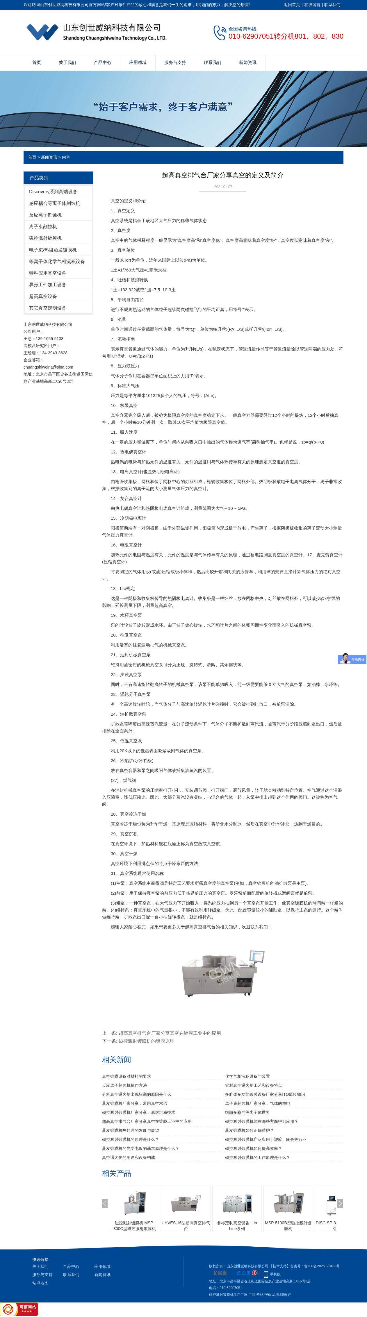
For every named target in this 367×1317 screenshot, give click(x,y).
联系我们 (332, 4)
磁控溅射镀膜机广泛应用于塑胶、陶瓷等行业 (266, 1139)
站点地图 (40, 1282)
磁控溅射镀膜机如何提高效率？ (253, 1148)
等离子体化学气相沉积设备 (57, 261)
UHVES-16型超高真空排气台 (186, 1225)
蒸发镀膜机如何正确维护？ (249, 1130)
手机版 (275, 1274)
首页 (36, 62)
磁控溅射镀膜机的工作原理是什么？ (257, 1157)
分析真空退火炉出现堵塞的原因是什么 (136, 1094)
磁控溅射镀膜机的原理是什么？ (130, 1139)
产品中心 (102, 62)
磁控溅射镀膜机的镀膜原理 (146, 1041)
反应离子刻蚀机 (45, 214)
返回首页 (292, 4)
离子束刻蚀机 (43, 226)
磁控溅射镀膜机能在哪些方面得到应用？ (261, 1121)
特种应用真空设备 (47, 273)
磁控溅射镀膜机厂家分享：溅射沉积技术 (138, 1112)
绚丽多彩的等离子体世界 (247, 1112)
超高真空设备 (43, 296)
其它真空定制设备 (47, 307)
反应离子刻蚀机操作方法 (124, 1085)
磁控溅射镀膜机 (45, 238)
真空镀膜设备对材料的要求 (126, 1076)
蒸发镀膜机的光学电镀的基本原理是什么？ (140, 1148)
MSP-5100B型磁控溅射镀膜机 (288, 1225)
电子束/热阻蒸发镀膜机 (53, 249)
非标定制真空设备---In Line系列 (237, 1225)
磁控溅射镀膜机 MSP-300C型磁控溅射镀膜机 (134, 1225)
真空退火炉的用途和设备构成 (128, 1157)
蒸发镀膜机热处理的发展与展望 (130, 1130)
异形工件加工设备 (47, 284)
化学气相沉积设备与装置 (247, 1076)
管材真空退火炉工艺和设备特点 (253, 1085)
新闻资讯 (247, 62)
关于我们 (67, 62)
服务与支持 (175, 62)
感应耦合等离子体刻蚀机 (54, 203)
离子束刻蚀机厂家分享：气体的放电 (257, 1103)
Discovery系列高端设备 (53, 191)
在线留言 (312, 4)
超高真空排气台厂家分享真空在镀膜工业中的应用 (170, 1033)
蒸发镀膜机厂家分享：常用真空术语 (134, 1103)
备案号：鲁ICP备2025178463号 (315, 1266)
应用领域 (138, 62)
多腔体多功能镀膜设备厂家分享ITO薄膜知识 (265, 1094)
